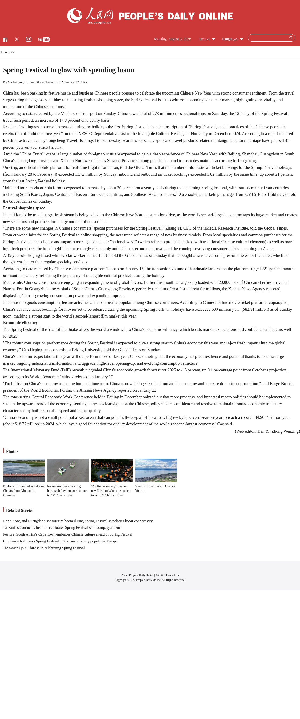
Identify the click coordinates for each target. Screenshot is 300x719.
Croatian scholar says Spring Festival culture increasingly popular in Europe (60, 541)
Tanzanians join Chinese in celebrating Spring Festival (44, 548)
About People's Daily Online (137, 575)
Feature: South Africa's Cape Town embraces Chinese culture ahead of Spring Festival (67, 534)
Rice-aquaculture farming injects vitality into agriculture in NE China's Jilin (67, 490)
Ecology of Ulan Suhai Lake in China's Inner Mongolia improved (23, 490)
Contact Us (172, 575)
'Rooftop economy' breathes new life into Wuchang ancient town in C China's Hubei (111, 490)
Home (5, 52)
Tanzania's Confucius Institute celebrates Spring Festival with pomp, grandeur (61, 528)
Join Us (160, 575)
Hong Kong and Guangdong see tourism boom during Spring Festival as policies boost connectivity (78, 521)
